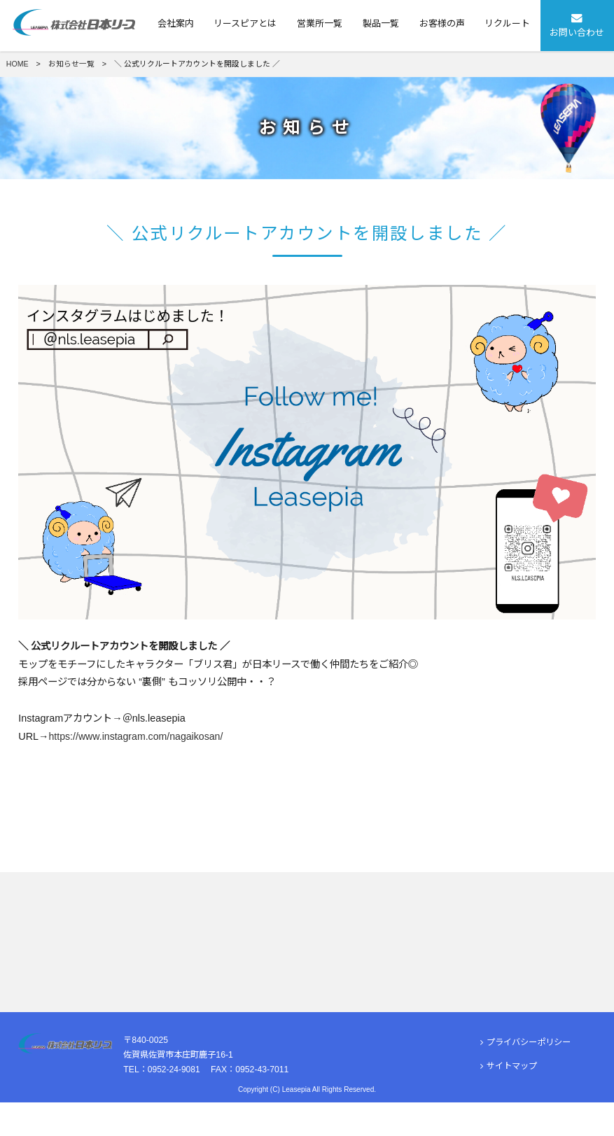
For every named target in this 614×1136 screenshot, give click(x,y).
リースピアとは (245, 23)
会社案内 (176, 23)
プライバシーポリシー (525, 1076)
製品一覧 (381, 23)
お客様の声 (442, 23)
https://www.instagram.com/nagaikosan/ (138, 736)
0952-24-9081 (174, 1103)
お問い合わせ (577, 24)
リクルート (507, 23)
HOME (17, 63)
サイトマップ (508, 1100)
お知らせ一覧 (71, 63)
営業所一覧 (319, 23)
